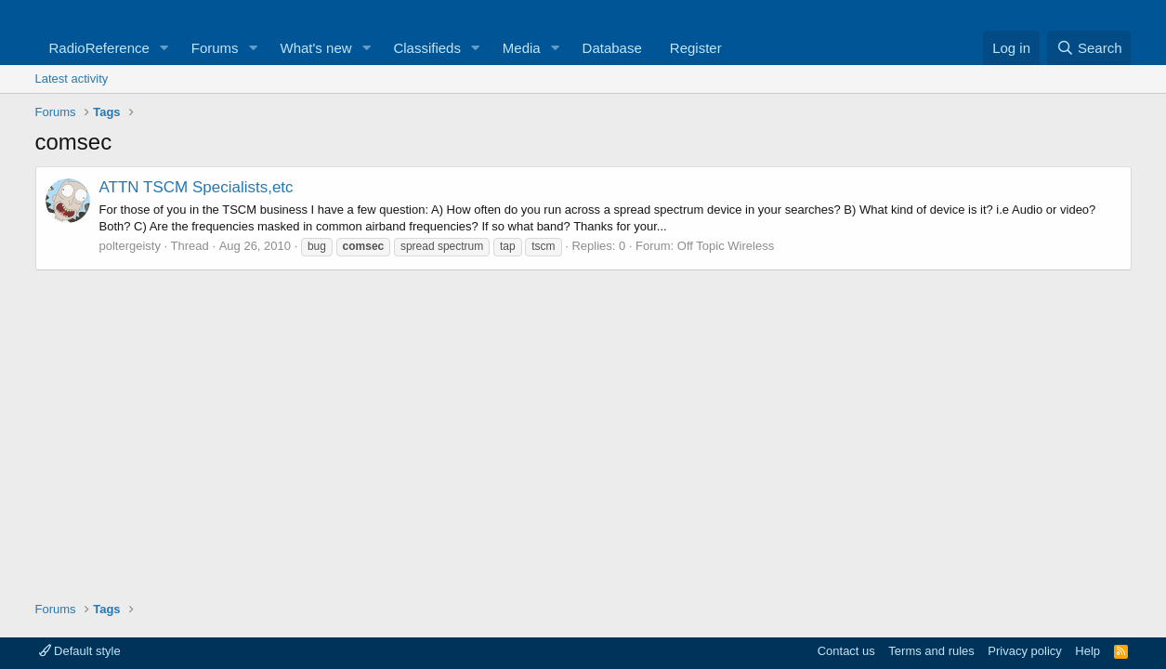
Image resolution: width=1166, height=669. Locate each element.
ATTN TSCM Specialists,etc (196, 187)
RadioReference (99, 48)
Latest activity (72, 78)
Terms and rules (931, 651)
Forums (215, 48)
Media (522, 48)
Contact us (846, 651)
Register (696, 48)
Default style (80, 651)
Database (612, 48)
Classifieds (427, 48)
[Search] (1089, 48)
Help (1087, 651)
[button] (164, 48)
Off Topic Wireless (725, 246)
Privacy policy (1024, 651)
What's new (316, 48)
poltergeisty (130, 246)
